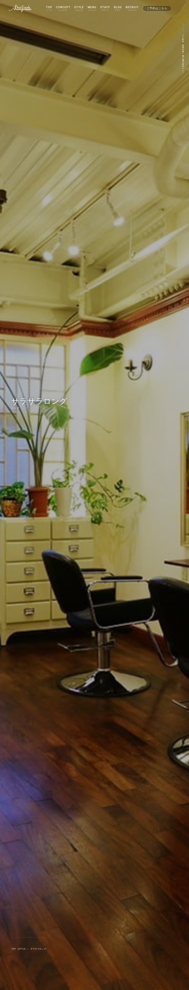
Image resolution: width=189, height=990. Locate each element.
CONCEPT (63, 8)
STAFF (105, 8)
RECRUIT (132, 8)
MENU (92, 8)
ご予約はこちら (157, 8)
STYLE (79, 8)
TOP (49, 8)
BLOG (118, 8)
